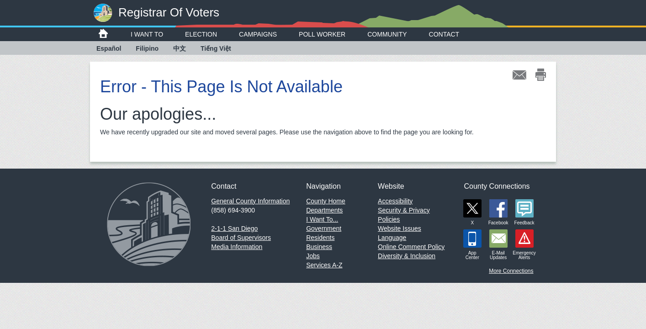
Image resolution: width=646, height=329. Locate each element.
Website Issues (399, 228)
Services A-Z (324, 265)
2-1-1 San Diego (234, 228)
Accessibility (395, 201)
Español (108, 48)
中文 (179, 48)
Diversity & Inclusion (406, 256)
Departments (324, 210)
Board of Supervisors (241, 237)
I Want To (147, 34)
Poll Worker (322, 34)
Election (201, 34)
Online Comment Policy (411, 246)
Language (392, 237)
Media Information (236, 246)
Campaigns (258, 34)
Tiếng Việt (216, 48)
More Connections (511, 271)
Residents (320, 237)
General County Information (250, 201)
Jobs (313, 256)
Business (319, 246)
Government (323, 228)
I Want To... (322, 219)
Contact (444, 34)
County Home (325, 201)
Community (387, 34)
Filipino (147, 48)
